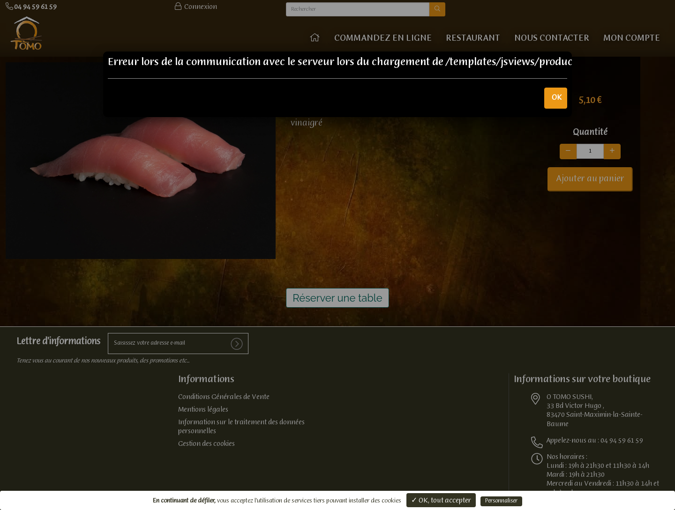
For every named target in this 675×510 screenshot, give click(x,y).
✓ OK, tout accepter (441, 500)
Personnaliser (501, 501)
